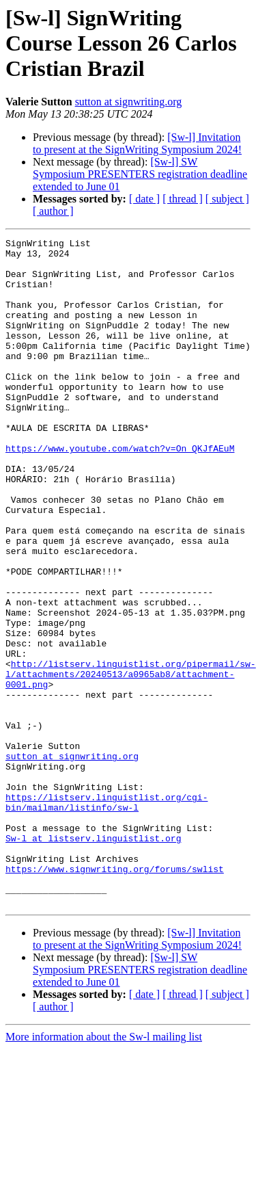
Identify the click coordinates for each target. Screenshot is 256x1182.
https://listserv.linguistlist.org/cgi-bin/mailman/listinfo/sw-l (106, 916)
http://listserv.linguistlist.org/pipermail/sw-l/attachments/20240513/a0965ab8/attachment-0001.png (130, 762)
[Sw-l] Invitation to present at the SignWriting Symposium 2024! (137, 143)
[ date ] (144, 199)
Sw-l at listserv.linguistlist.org (93, 959)
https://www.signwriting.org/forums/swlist (114, 996)
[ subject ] (227, 199)
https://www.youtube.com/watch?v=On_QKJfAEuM (119, 491)
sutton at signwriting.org (128, 101)
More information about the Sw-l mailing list (103, 1170)
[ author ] (53, 211)
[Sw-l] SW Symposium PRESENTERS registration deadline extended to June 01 (140, 174)
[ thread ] (182, 199)
